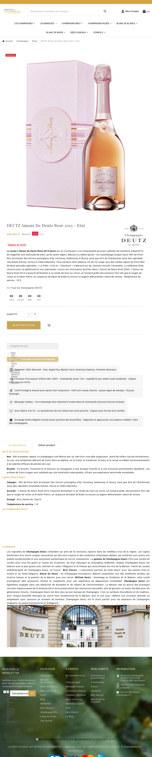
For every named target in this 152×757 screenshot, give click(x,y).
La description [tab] (17, 445)
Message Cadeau (75, 686)
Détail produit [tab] (46, 445)
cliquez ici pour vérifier (104, 739)
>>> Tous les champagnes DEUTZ (24, 288)
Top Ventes (46, 721)
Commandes (97, 682)
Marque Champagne (46, 681)
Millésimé (45, 703)
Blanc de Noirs (48, 691)
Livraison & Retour (76, 691)
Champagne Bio (48, 712)
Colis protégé (73, 682)
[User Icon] (130, 11)
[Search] (105, 11)
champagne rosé (73, 251)
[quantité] (23, 314)
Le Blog (70, 716)
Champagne (46, 675)
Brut (42, 699)
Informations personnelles (98, 676)
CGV (68, 708)
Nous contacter (74, 699)
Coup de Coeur (48, 716)
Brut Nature (46, 708)
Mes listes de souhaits (98, 700)
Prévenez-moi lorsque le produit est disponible (32, 359)
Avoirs (94, 686)
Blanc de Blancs (49, 686)
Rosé (43, 695)
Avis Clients (72, 712)
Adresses (96, 691)
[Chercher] (64, 11)
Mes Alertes (97, 695)
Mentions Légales (75, 703)
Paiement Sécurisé (76, 695)
